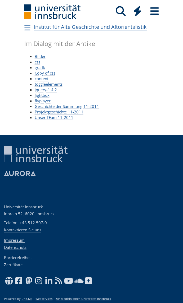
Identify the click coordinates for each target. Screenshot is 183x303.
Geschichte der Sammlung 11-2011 (67, 106)
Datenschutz (15, 247)
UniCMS (26, 299)
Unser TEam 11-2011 (54, 117)
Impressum (14, 240)
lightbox (42, 95)
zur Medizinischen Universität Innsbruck (83, 299)
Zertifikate (13, 264)
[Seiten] (154, 11)
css (37, 62)
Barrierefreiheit (18, 257)
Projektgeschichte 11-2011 (59, 111)
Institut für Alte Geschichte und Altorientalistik (90, 26)
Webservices (43, 299)
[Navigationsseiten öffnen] (27, 27)
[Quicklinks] (137, 11)
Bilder (40, 56)
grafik (40, 67)
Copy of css (45, 73)
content (41, 78)
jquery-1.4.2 (46, 89)
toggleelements (49, 84)
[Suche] (120, 11)
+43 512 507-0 (33, 222)
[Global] (137, 11)
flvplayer (43, 100)
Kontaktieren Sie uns (22, 229)
